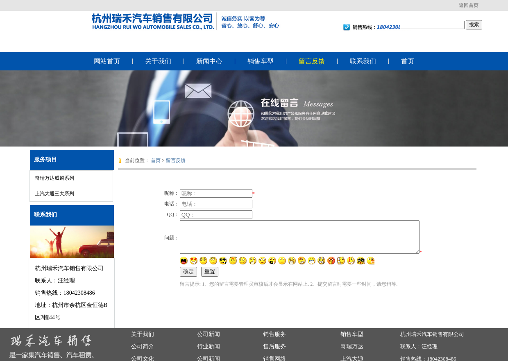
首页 (407, 61)
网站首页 (107, 61)
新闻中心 (209, 61)
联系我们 (363, 61)
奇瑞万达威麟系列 (54, 178)
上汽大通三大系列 (54, 193)
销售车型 (260, 61)
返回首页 (469, 5)
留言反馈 (312, 61)
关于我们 (158, 61)
